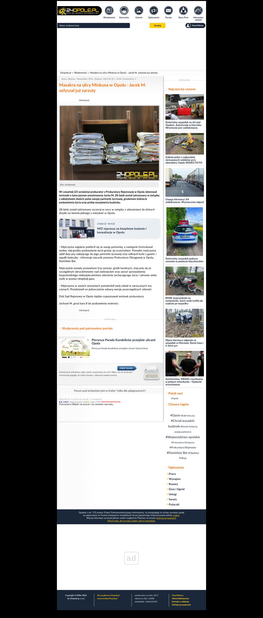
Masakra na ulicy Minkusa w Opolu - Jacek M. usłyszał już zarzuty (124, 73)
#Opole (175, 415)
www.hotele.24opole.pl (107, 599)
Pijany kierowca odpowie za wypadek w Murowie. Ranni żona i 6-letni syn (184, 343)
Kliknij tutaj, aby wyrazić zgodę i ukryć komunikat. (131, 521)
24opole (174, 398)
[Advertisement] (131, 49)
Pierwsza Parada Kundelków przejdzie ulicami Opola (117, 348)
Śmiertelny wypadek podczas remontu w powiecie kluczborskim (184, 260)
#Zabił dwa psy (188, 416)
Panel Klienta (177, 595)
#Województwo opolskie (183, 437)
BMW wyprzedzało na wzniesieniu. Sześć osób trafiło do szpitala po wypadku (184, 301)
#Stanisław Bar (177, 452)
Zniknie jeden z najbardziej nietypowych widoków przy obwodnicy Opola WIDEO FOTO (183, 160)
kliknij (145, 348)
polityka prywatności (166, 518)
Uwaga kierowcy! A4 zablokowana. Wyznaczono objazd (184, 201)
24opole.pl (65, 73)
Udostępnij (84, 100)
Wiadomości (80, 73)
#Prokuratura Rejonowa (183, 447)
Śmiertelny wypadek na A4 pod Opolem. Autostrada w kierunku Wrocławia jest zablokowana (183, 125)
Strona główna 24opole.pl (108, 595)
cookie (176, 515)
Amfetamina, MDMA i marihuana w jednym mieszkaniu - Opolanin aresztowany (184, 382)
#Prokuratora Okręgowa (182, 442)
